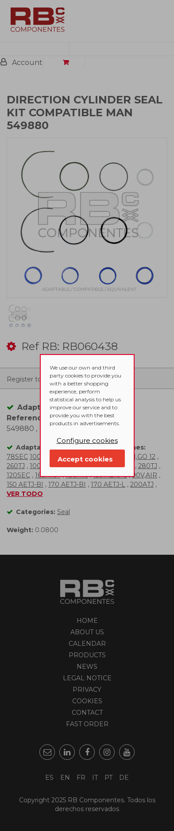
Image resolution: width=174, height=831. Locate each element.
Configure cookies (87, 440)
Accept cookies (85, 459)
